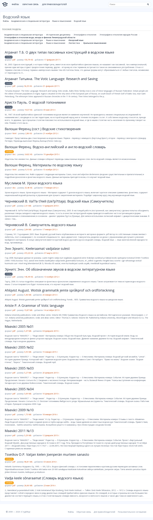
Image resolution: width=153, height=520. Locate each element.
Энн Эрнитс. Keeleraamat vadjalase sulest (37, 248)
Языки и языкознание (61, 21)
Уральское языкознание (94, 43)
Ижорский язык (76, 40)
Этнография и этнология (85, 34)
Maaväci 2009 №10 (19, 410)
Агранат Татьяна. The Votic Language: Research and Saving (51, 78)
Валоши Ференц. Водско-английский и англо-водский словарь (55, 147)
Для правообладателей (54, 4)
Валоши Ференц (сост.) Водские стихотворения (43, 129)
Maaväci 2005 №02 (19, 347)
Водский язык (80, 21)
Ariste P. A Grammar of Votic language (34, 305)
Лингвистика (74, 43)
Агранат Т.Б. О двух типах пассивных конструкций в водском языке (59, 52)
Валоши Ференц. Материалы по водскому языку (43, 165)
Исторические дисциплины (58, 34)
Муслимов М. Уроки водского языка (33, 183)
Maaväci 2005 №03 (19, 368)
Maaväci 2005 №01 (19, 326)
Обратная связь (30, 4)
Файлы (15, 4)
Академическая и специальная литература (30, 21)
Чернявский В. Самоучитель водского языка (40, 224)
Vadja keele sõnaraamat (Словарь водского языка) (44, 478)
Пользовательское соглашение (132, 512)
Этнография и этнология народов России (118, 34)
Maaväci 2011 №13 (19, 430)
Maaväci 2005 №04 (19, 389)
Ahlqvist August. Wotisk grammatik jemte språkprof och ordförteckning (59, 290)
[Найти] (148, 4)
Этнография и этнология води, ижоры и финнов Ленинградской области (39, 37)
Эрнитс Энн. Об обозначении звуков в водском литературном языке (60, 269)
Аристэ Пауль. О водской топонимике (35, 102)
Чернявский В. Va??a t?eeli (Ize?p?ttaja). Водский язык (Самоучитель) (59, 201)
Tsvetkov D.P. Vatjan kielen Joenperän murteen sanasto (47, 454)
